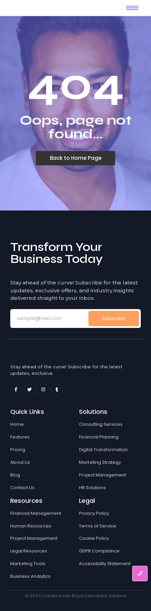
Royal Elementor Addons (99, 596)
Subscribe (113, 318)
